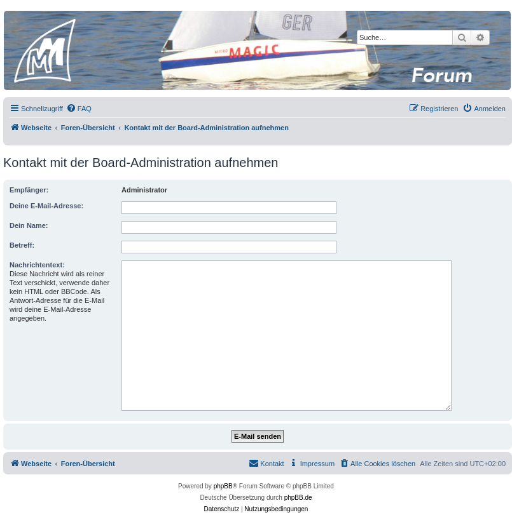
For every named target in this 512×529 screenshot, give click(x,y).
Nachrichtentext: (37, 265)
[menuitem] (79, 108)
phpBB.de (298, 497)
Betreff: (22, 245)
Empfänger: (29, 190)
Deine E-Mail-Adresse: (46, 206)
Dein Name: (29, 225)
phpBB (223, 486)
